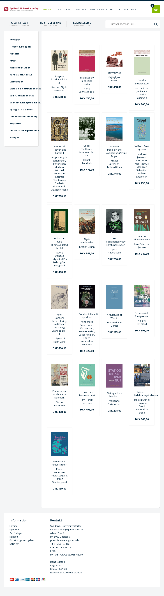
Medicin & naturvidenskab (21, 88)
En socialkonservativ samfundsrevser (114, 241)
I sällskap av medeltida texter (87, 81)
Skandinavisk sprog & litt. (21, 102)
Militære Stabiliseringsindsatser (142, 393)
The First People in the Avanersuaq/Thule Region (114, 151)
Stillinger (130, 9)
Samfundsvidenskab (21, 95)
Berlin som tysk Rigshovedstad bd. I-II (59, 243)
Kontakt (81, 9)
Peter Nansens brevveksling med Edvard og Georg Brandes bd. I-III (59, 324)
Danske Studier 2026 (142, 82)
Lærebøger (16, 81)
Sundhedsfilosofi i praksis (87, 315)
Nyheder (15, 39)
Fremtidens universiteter (59, 463)
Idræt (13, 60)
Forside (47, 9)
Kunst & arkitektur (21, 74)
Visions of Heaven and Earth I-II (59, 150)
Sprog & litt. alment (21, 109)
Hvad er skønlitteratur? (142, 238)
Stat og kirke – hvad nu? (114, 394)
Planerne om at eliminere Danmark (59, 394)
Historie (14, 53)
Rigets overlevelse (86, 241)
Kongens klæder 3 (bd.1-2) (59, 79)
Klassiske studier (20, 67)
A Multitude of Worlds (114, 316)
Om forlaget (64, 9)
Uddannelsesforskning (21, 116)
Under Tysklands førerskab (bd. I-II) (87, 150)
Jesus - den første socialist (87, 393)
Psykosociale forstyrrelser (142, 314)
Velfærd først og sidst (142, 148)
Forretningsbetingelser (105, 9)
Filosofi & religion (20, 46)
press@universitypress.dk (64, 540)
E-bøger (14, 137)
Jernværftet (114, 72)
